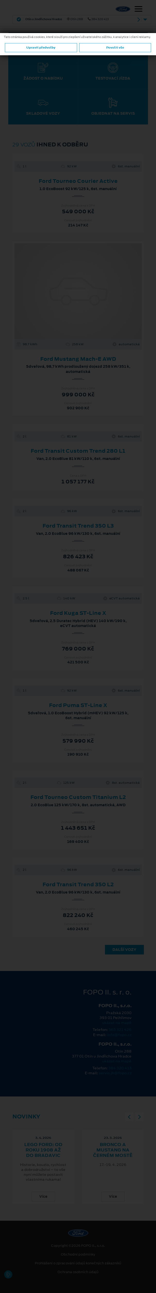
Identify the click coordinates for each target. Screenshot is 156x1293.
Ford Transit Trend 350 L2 (78, 884)
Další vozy (124, 949)
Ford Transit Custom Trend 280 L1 (78, 450)
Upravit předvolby (40, 47)
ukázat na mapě (117, 1022)
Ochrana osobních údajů (78, 1272)
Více (43, 1196)
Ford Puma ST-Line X (78, 705)
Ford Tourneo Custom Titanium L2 (78, 797)
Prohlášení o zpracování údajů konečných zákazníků (78, 1263)
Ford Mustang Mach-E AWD (78, 359)
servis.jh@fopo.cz (115, 1073)
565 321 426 (120, 1029)
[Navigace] (138, 9)
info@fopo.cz (119, 1034)
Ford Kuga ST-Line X (78, 613)
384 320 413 (120, 1068)
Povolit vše (115, 47)
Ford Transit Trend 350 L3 (78, 525)
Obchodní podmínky (78, 1254)
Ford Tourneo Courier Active (78, 181)
